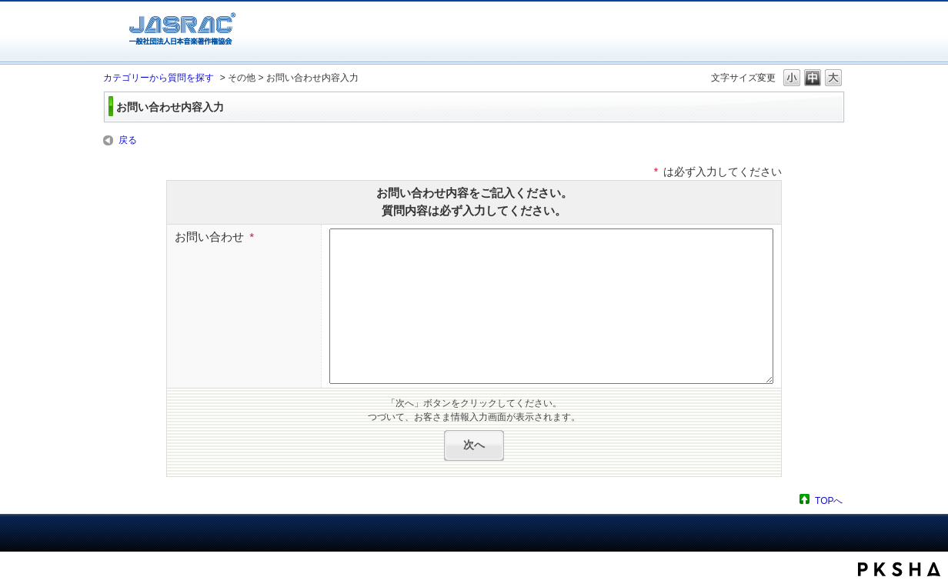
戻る (127, 140)
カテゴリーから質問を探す (158, 77)
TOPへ (829, 500)
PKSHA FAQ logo (899, 569)
